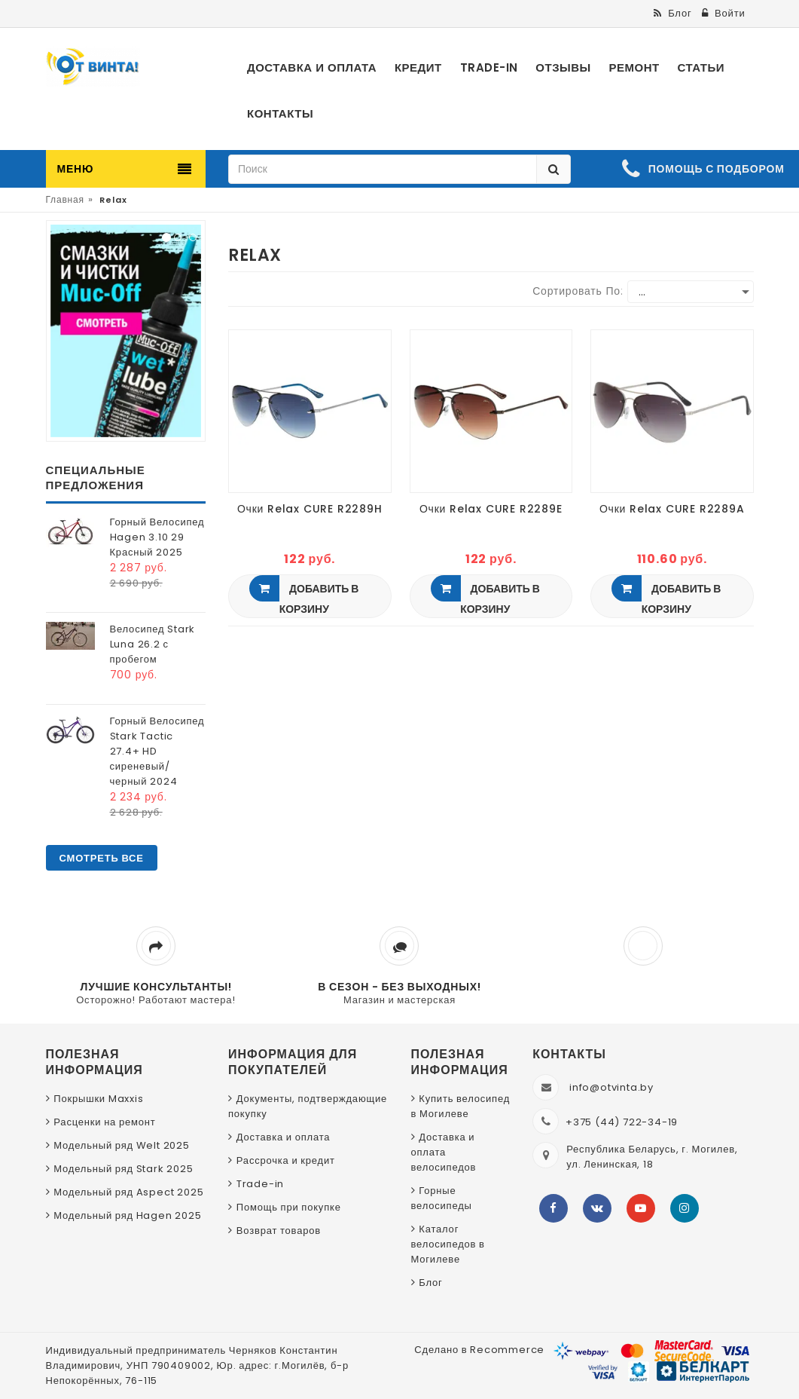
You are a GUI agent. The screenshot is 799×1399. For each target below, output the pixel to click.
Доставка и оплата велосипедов (444, 1152)
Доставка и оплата (283, 1137)
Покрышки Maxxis (98, 1098)
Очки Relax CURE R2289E (491, 509)
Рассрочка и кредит (285, 1160)
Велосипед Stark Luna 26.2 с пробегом (153, 644)
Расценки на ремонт (104, 1122)
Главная (65, 199)
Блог (430, 1282)
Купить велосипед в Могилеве (461, 1106)
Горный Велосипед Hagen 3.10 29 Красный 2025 (157, 537)
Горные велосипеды (441, 1198)
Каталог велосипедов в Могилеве (448, 1244)
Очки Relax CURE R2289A (672, 509)
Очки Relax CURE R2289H (310, 509)
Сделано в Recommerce (479, 1349)
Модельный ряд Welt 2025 (121, 1145)
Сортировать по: (578, 290)
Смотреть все (101, 858)
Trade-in (260, 1184)
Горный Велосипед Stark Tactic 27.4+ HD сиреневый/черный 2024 (157, 751)
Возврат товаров (278, 1230)
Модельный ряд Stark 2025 (123, 1169)
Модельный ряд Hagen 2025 (127, 1215)
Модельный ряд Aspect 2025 (128, 1192)
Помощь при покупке (288, 1207)
